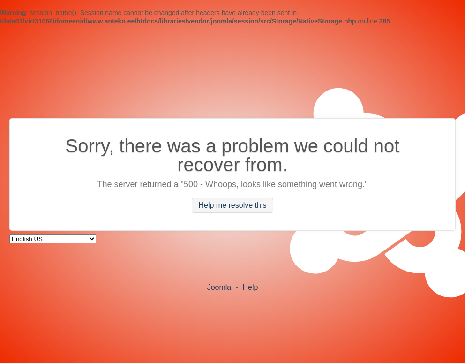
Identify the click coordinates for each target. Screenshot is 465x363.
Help (250, 287)
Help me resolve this (233, 206)
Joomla (219, 287)
